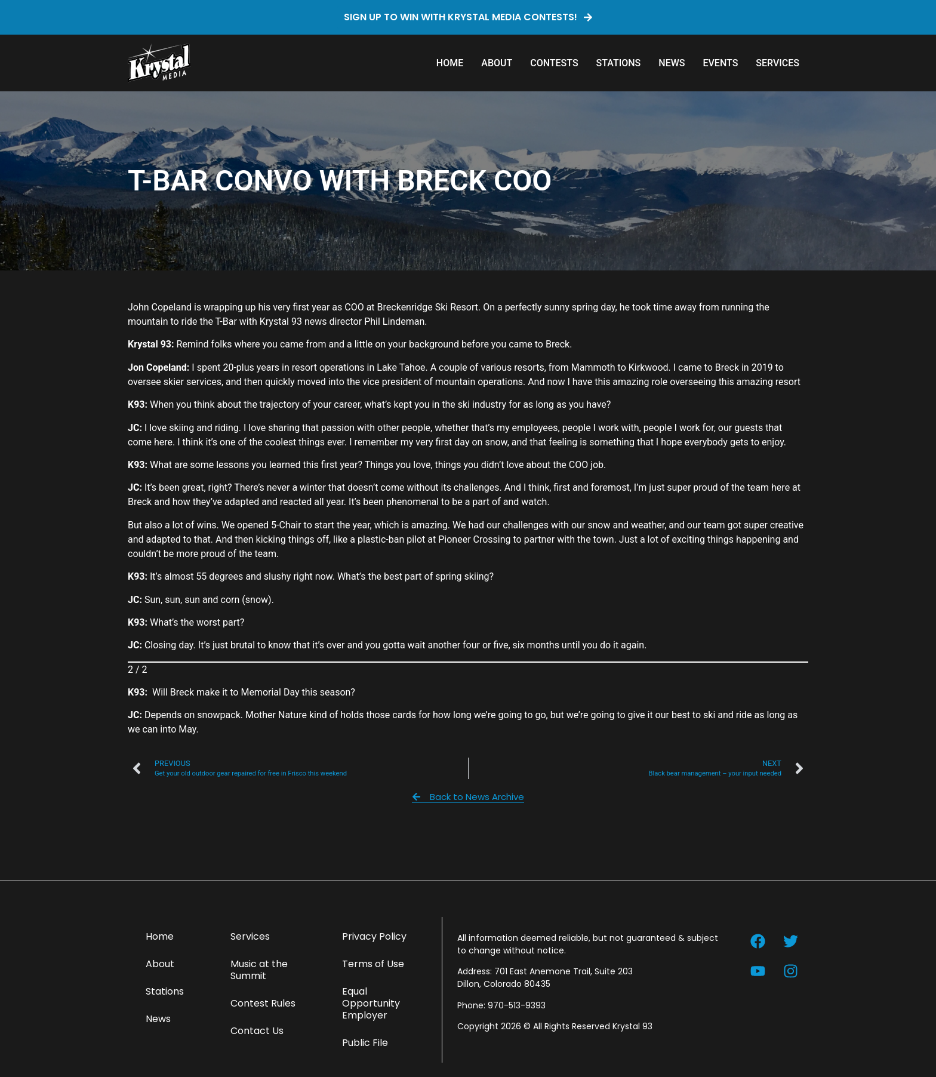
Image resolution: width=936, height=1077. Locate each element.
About (496, 63)
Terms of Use (373, 964)
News (671, 63)
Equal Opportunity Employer (371, 1003)
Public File (365, 1043)
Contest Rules (262, 1003)
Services (777, 63)
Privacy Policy (374, 936)
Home (449, 63)
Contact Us (257, 1031)
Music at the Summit (259, 970)
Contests (554, 63)
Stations (618, 63)
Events (720, 63)
